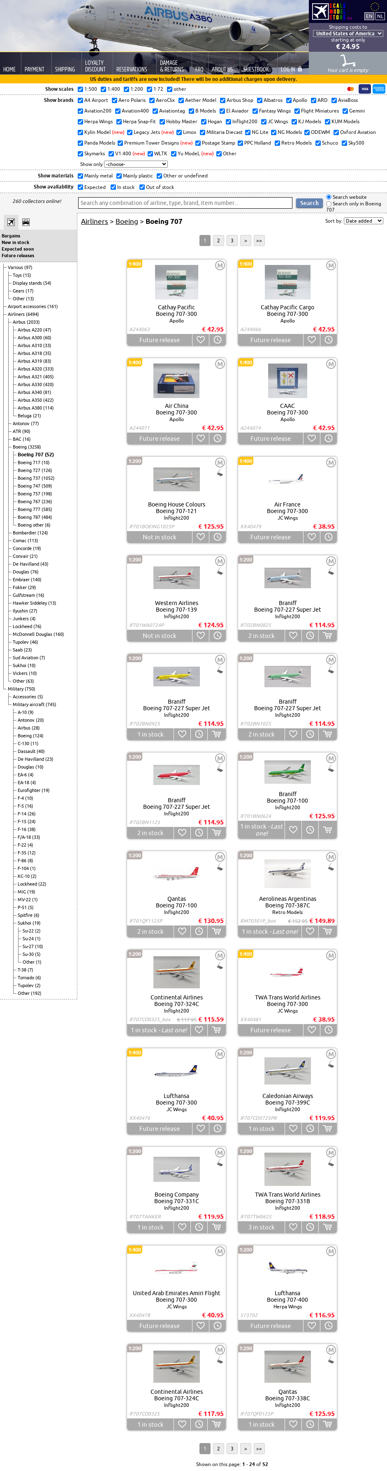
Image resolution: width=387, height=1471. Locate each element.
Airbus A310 (30, 345)
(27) (33, 610)
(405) (48, 376)
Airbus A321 (30, 376)
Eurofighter (30, 790)
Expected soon (18, 248)
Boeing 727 (30, 470)
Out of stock (159, 187)
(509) (47, 485)
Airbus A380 (30, 407)
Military (16, 688)
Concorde (23, 548)
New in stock (15, 242)
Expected (94, 187)
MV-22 (25, 899)
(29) (32, 587)
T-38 (23, 969)
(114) (48, 407)
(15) (27, 275)
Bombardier (25, 532)
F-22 (23, 845)
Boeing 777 (30, 509)
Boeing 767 (30, 501)
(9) (31, 712)
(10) (46, 462)
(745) (51, 704)
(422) (48, 400)
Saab (18, 649)
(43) (44, 564)
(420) (48, 384)
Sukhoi (20, 665)
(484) (47, 517)
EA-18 (24, 782)
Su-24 (29, 938)
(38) (32, 829)
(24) (32, 821)
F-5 (21, 805)
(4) (33, 618)
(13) (30, 298)
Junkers (21, 618)
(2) (34, 876)
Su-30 (29, 954)
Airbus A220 (30, 329)
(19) (37, 548)
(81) (47, 392)
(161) (52, 306)
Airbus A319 (30, 361)
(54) (47, 283)
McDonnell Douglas (33, 634)
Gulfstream (24, 595)
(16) (27, 439)
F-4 (21, 798)
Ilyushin (21, 610)
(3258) (34, 446)
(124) (42, 532)
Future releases (18, 255)
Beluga (25, 415)
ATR (17, 431)
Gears (19, 290)
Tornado (26, 977)
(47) (47, 329)
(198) (47, 493)
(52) (49, 454)
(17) (29, 290)
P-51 (23, 907)
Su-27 (29, 946)
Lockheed (23, 626)
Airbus (20, 322)
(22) (42, 884)
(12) (32, 852)
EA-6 (23, 774)
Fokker (20, 587)
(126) (47, 470)
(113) (33, 540)
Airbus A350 (30, 400)
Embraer (22, 579)
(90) (26, 431)
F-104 (24, 868)
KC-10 (24, 876)
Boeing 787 (30, 517)
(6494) (32, 314)
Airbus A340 (30, 392)
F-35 (23, 852)
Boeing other (31, 525)
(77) (35, 423)
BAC (18, 439)
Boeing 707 (31, 454)
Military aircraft (29, 704)
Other (19, 298)
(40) (41, 751)
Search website (349, 197)
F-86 (23, 860)
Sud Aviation (26, 657)
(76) (34, 571)
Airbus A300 (30, 337)
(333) (48, 368)
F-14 (23, 813)
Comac (20, 540)
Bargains (11, 235)
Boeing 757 (30, 493)
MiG (22, 891)
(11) (34, 743)
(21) (37, 415)
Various (16, 267)
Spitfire (26, 915)
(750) (30, 688)
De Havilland (26, 564)
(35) (47, 353)
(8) (30, 860)
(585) (47, 509)
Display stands (28, 283)
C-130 (24, 743)
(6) (48, 525)
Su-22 (29, 930)
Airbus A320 (30, 368)
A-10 (23, 712)
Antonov (22, 423)
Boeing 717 (30, 462)
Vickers (21, 673)
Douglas (21, 571)
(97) (28, 267)
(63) (30, 681)
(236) (47, 501)
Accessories (25, 696)
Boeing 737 (30, 478)
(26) (32, 813)
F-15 (23, 821)
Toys (18, 275)
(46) (34, 642)
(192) (36, 993)
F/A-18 (25, 837)
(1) (33, 868)
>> (259, 240)
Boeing (20, 446)
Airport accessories (27, 306)
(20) (40, 720)
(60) (47, 337)
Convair (21, 556)
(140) (36, 579)
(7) (42, 657)
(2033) (33, 322)
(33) (47, 345)
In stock (125, 187)
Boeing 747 (30, 485)
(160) (58, 634)
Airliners (17, 314)
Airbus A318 (30, 353)
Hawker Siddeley (30, 603)
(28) (36, 727)
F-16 (23, 829)
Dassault (27, 751)
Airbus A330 (30, 384)
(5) (40, 696)
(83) (47, 361)
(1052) (48, 478)
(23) (28, 649)
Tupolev (21, 642)
